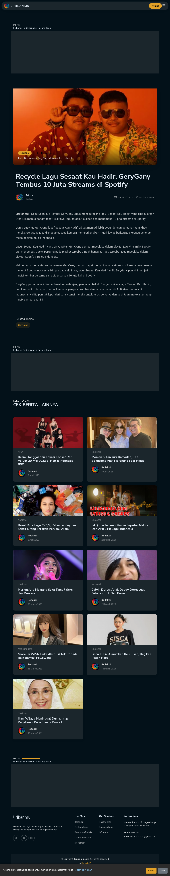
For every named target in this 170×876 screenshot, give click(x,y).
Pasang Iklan (105, 822)
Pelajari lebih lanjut (83, 870)
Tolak (162, 870)
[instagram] (32, 838)
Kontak (155, 6)
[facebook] (24, 838)
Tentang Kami (81, 827)
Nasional (25, 153)
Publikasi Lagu (106, 827)
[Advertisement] (85, 52)
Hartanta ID (86, 863)
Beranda (79, 822)
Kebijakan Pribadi (83, 838)
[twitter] (16, 838)
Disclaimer (80, 843)
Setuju (151, 870)
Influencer (104, 832)
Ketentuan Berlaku (84, 832)
